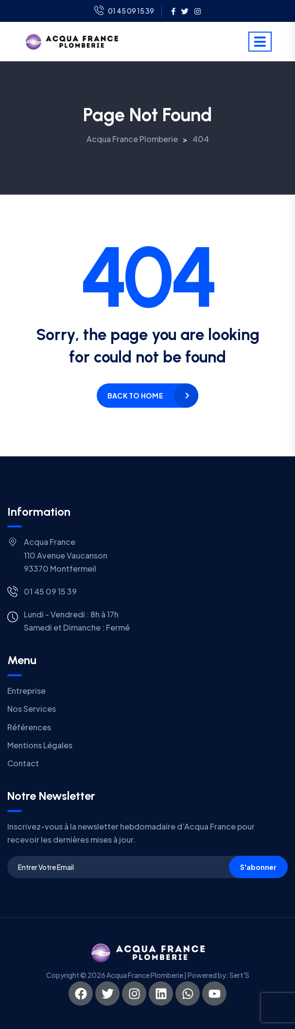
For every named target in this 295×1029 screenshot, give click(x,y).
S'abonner (258, 867)
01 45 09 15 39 (124, 11)
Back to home (135, 395)
